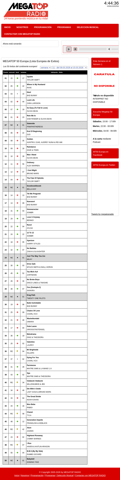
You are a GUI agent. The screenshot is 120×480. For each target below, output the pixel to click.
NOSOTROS (22, 27)
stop (75, 49)
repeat (93, 51)
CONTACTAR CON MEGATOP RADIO (22, 34)
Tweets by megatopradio (102, 214)
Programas (50, 475)
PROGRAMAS (64, 27)
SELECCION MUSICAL (88, 27)
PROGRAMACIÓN (42, 27)
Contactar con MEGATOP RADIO (90, 475)
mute (109, 49)
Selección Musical (64, 475)
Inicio (16, 475)
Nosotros (25, 475)
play (69, 49)
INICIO (7, 27)
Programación (37, 475)
